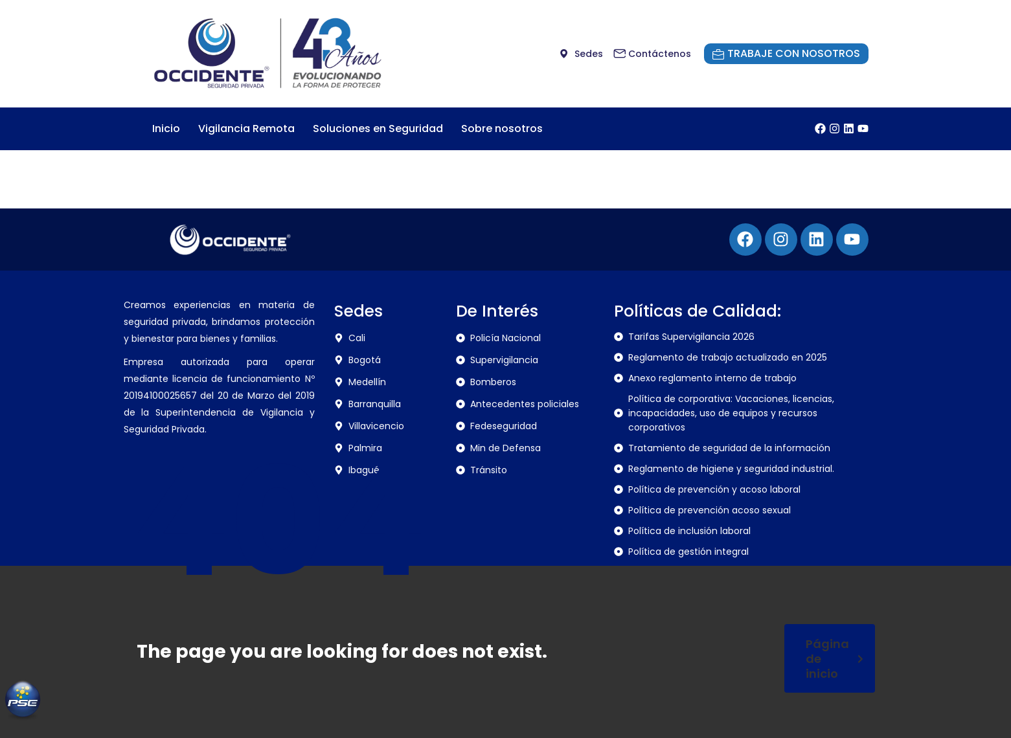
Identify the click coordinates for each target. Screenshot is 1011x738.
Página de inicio (834, 659)
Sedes (358, 311)
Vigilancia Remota (246, 128)
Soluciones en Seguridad (378, 128)
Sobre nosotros (502, 128)
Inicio (166, 128)
